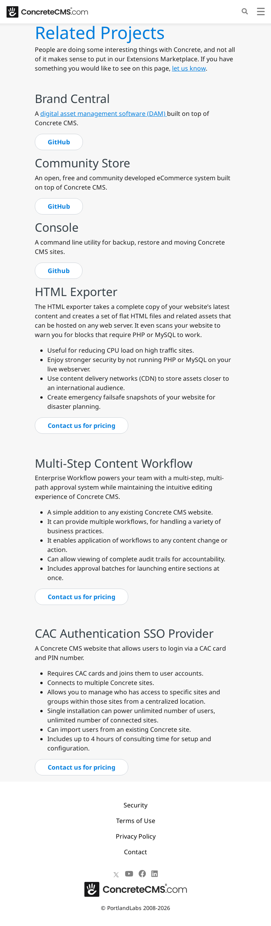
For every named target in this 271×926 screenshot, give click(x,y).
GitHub (59, 142)
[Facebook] (142, 874)
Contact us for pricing (81, 425)
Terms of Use (135, 820)
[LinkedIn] (154, 874)
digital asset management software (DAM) (103, 113)
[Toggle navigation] (261, 13)
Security (135, 805)
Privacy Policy (136, 836)
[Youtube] (129, 874)
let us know (189, 68)
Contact (135, 852)
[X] (116, 874)
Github (59, 270)
